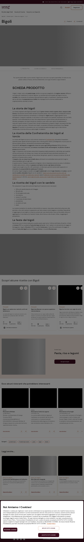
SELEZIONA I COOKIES (10, 529)
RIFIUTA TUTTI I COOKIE (48, 528)
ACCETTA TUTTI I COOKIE (49, 535)
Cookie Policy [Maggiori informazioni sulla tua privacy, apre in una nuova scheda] (51, 523)
